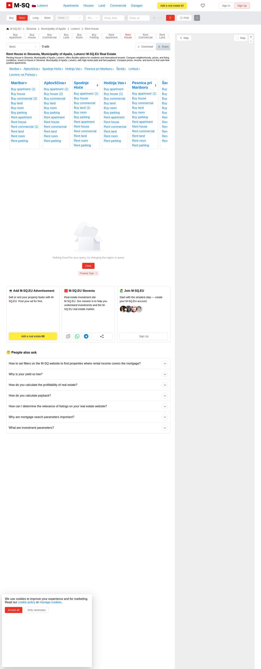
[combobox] (155, 18)
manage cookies (51, 602)
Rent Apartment (111, 36)
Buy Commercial (50, 36)
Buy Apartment (15, 36)
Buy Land (66, 36)
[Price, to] (139, 18)
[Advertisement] (88, 184)
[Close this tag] (67, 18)
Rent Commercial (145, 36)
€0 (172, 5)
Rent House (128, 36)
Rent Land (162, 36)
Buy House (32, 36)
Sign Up (143, 336)
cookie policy (26, 602)
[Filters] (170, 18)
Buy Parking (94, 36)
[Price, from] (114, 18)
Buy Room (79, 36)
